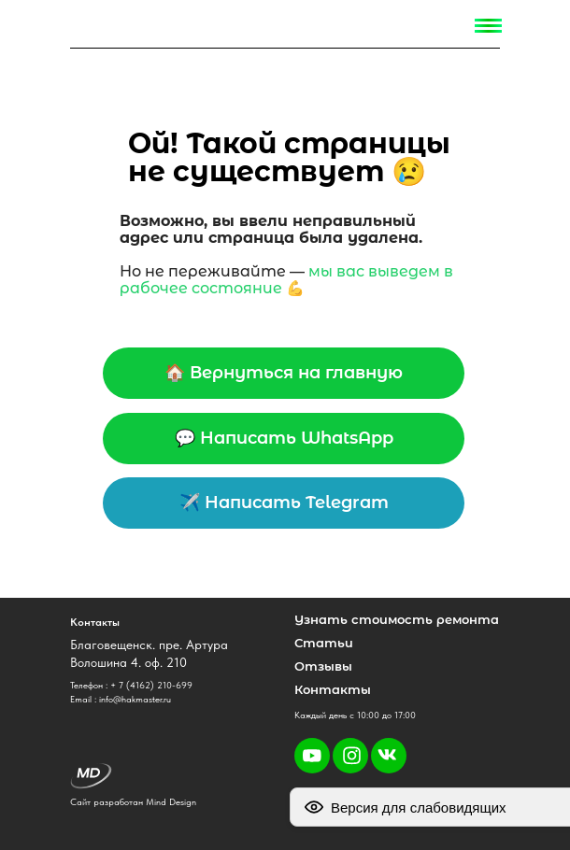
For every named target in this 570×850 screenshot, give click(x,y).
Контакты (332, 689)
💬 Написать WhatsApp (284, 438)
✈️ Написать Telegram (284, 502)
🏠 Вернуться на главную (283, 372)
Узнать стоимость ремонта (396, 619)
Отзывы (323, 666)
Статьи (323, 642)
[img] (86, 25)
